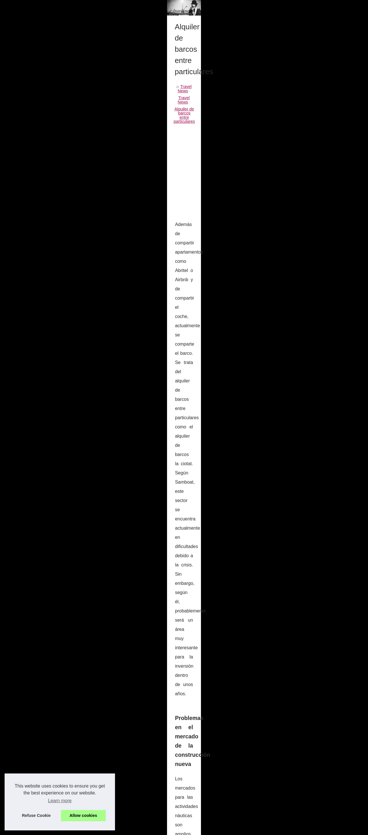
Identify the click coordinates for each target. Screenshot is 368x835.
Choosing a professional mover (78, 811)
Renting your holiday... (297, 260)
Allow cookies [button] (83, 815)
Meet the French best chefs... (304, 559)
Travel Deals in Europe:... (300, 325)
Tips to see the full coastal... (303, 351)
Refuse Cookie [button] (36, 815)
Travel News (28, 197)
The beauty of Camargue (300, 533)
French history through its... (302, 416)
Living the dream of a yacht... (304, 183)
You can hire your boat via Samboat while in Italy (60, 693)
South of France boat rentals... (305, 235)
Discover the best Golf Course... (306, 455)
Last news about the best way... (306, 208)
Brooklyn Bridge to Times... (302, 312)
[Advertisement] (141, 244)
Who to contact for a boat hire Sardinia (85, 801)
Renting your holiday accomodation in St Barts (223, 693)
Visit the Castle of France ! (301, 429)
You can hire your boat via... (303, 286)
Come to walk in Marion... (300, 481)
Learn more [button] (60, 800)
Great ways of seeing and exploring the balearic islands (101, 771)
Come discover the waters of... (305, 363)
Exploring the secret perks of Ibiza (81, 732)
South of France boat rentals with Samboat (89, 722)
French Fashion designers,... (303, 468)
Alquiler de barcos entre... (301, 273)
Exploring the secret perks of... (305, 248)
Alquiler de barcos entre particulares (106, 197)
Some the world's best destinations (82, 781)
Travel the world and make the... (306, 196)
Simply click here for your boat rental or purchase (95, 791)
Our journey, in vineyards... (302, 546)
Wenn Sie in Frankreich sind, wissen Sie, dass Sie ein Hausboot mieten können (123, 761)
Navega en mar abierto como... (305, 390)
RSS (127, 829)
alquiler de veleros (188, 367)
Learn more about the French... (305, 507)
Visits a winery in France (299, 520)
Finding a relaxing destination (304, 338)
